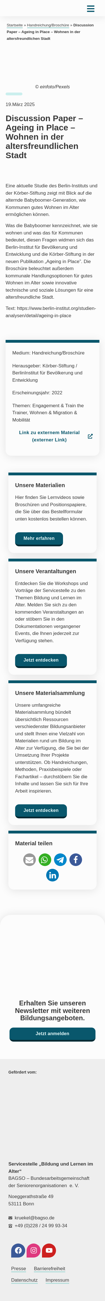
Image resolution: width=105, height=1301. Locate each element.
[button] (29, 859)
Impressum (57, 1280)
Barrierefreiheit (49, 1268)
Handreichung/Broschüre (48, 25)
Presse (18, 1268)
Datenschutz (24, 1280)
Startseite (15, 25)
